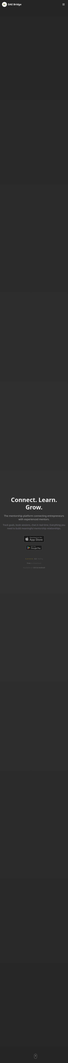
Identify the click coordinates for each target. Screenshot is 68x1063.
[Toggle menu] (63, 4)
